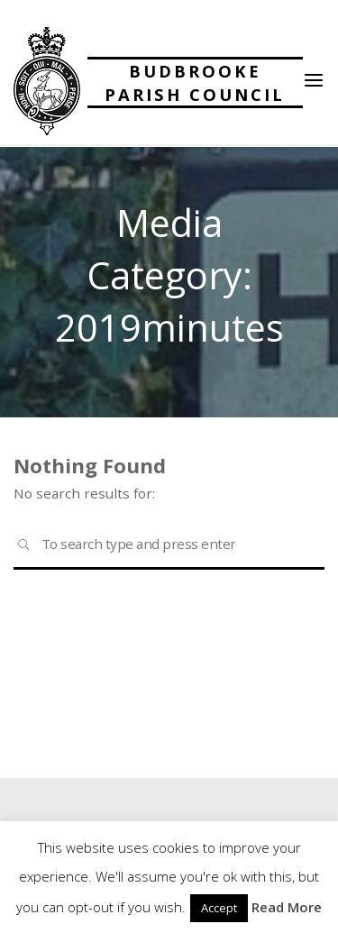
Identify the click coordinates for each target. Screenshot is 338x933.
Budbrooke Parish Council (195, 82)
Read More (286, 907)
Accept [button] (219, 908)
